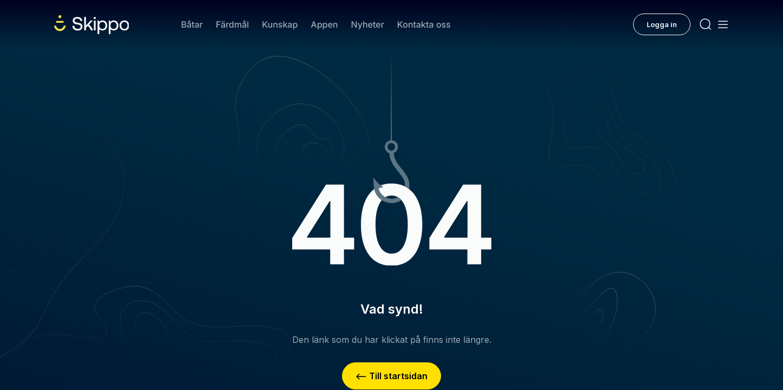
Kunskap (280, 24)
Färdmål (232, 24)
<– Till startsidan (391, 375)
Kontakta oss (424, 24)
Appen (324, 24)
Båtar (191, 24)
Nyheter (367, 24)
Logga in (662, 24)
